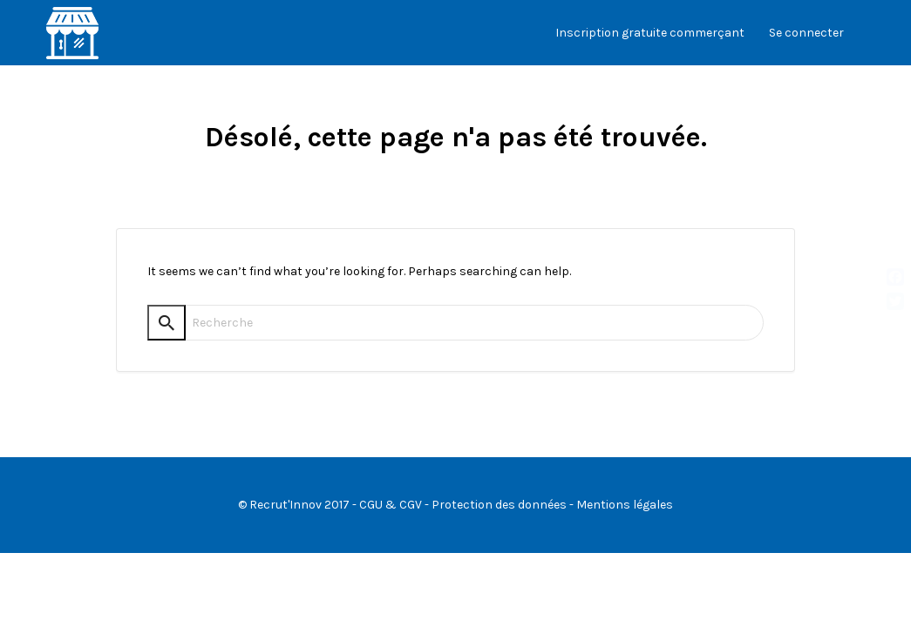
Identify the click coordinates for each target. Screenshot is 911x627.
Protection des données (499, 504)
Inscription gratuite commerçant (649, 32)
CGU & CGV (390, 504)
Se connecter (806, 32)
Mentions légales (624, 504)
